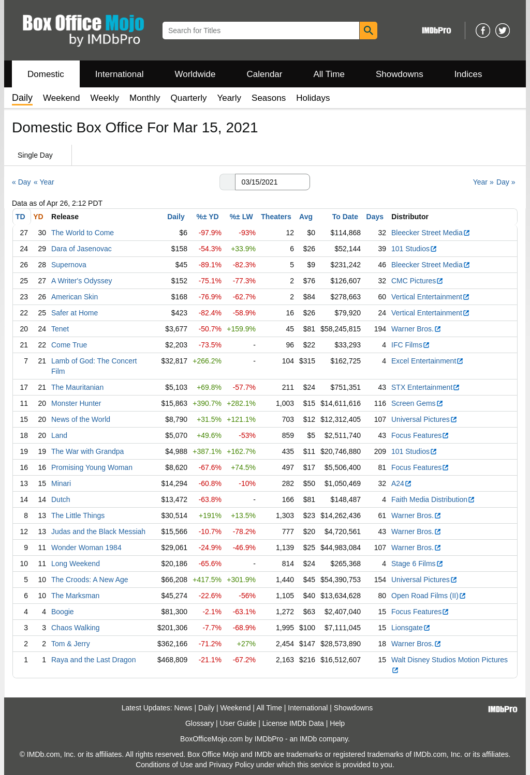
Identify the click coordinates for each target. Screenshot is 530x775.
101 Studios (414, 249)
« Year (44, 182)
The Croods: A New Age (89, 579)
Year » (483, 182)
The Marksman (75, 595)
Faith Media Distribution (433, 499)
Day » (506, 182)
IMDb (308, 739)
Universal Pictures (424, 419)
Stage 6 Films (417, 563)
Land (59, 435)
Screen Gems (417, 403)
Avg (306, 216)
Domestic (45, 74)
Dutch (60, 499)
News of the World (80, 419)
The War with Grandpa (87, 451)
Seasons (269, 98)
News (183, 708)
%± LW (241, 216)
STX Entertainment (425, 387)
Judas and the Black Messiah (98, 531)
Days (375, 216)
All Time (329, 74)
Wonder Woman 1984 (86, 547)
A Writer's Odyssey (81, 281)
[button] (227, 182)
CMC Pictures (417, 281)
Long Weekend (75, 563)
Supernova (68, 265)
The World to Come (82, 233)
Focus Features (420, 435)
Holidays (313, 98)
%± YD (207, 216)
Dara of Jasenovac (81, 249)
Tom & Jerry (70, 644)
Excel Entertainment (427, 361)
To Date (345, 216)
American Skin (74, 297)
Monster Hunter (76, 403)
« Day (21, 182)
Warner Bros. (416, 329)
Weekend (61, 98)
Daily (175, 216)
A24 (401, 483)
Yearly (229, 98)
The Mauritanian (77, 387)
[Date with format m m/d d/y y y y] (272, 182)
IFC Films (410, 345)
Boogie (62, 611)
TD (20, 216)
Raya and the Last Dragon (93, 660)
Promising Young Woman (91, 467)
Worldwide (194, 74)
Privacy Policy (231, 765)
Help (337, 723)
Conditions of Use (164, 765)
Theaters (276, 216)
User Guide (238, 723)
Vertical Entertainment (430, 297)
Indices (468, 74)
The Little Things (78, 515)
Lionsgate (411, 628)
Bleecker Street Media (430, 233)
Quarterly (189, 98)
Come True (69, 345)
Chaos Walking (75, 628)
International (119, 74)
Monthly (144, 98)
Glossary (199, 723)
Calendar (265, 74)
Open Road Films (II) (428, 595)
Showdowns (399, 74)
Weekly (105, 98)
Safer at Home (74, 313)
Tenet (60, 329)
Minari (61, 483)
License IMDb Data (293, 723)
